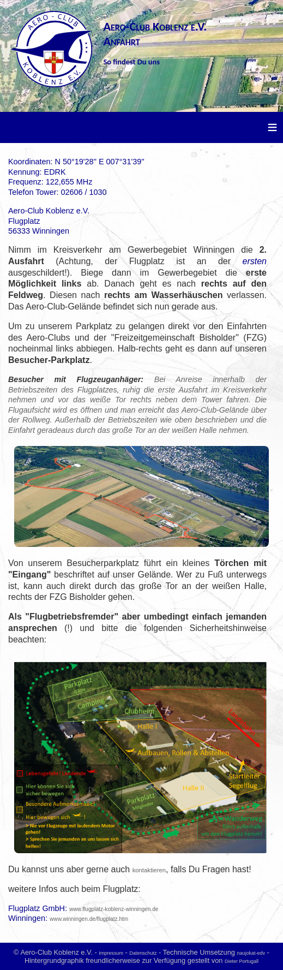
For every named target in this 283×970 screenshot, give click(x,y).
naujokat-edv (251, 953)
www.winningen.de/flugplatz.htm (89, 919)
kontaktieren (149, 870)
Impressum (111, 953)
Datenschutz (142, 953)
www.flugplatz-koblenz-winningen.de (113, 909)
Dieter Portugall (241, 961)
